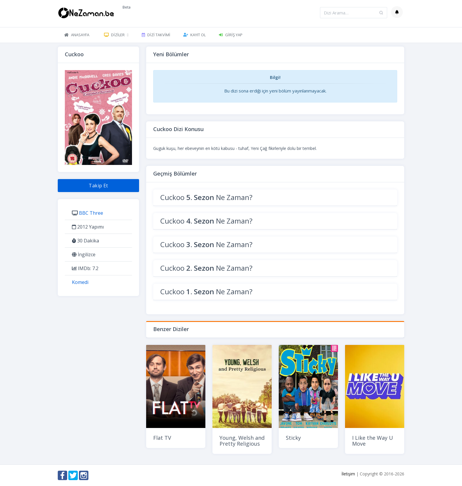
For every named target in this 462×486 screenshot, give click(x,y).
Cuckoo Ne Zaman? (206, 197)
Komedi (80, 282)
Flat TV (162, 437)
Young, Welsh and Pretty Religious (242, 440)
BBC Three (91, 213)
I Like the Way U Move (372, 440)
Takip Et (98, 185)
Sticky (293, 437)
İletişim (348, 474)
